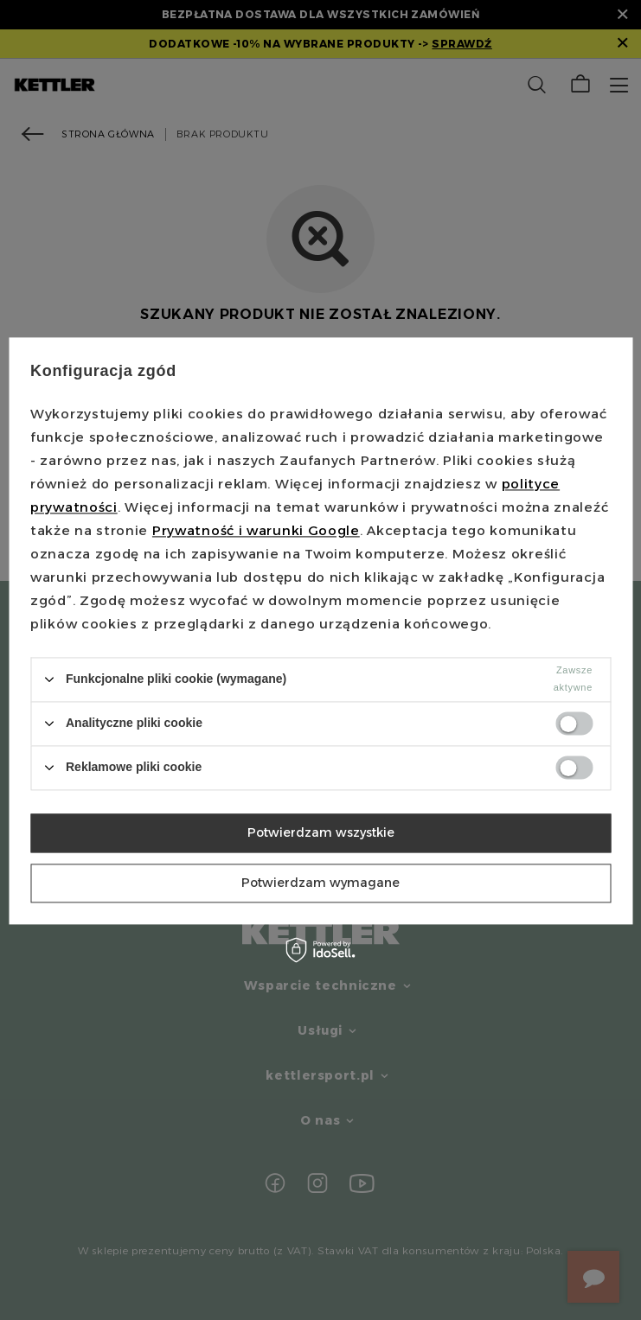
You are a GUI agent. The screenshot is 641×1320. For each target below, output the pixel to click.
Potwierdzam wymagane (320, 882)
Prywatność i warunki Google (256, 530)
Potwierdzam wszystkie (320, 832)
